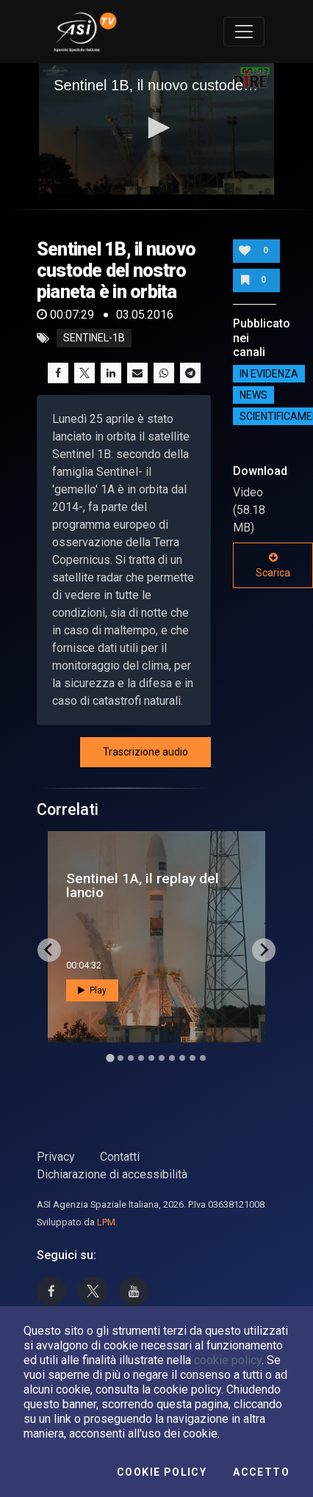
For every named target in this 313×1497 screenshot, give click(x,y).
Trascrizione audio (145, 752)
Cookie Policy (161, 1472)
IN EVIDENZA (269, 374)
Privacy (56, 1157)
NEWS (253, 395)
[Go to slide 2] (120, 1058)
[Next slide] (264, 950)
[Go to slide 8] (182, 1058)
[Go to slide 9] (192, 1058)
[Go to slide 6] (162, 1058)
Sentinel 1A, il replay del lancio (142, 885)
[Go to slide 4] (141, 1058)
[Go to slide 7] (172, 1058)
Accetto (261, 1472)
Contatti (120, 1157)
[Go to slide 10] (203, 1058)
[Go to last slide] (49, 950)
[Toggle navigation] (244, 31)
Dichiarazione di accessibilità (112, 1174)
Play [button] (92, 990)
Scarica (273, 565)
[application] (156, 129)
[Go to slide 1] (110, 1058)
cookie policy (228, 1360)
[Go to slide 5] (151, 1058)
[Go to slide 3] (131, 1058)
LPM (106, 1222)
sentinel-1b (94, 338)
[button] (156, 128)
